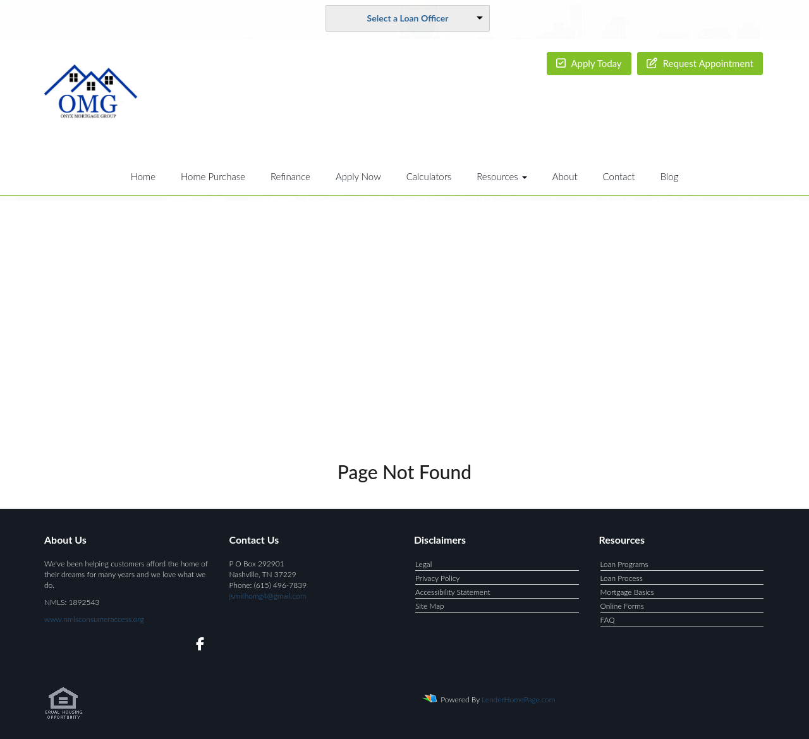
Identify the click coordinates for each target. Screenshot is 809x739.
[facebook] (196, 645)
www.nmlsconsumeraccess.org (94, 619)
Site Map (429, 606)
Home (143, 176)
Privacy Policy (437, 578)
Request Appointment (700, 63)
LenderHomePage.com (518, 699)
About (565, 176)
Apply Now (358, 176)
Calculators (429, 176)
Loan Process (621, 578)
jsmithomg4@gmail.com (268, 596)
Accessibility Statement (452, 592)
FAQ (607, 620)
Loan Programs (624, 564)
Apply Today (589, 63)
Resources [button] (502, 176)
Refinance (290, 176)
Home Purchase (213, 176)
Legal (423, 564)
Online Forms (622, 606)
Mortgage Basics (627, 592)
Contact (619, 176)
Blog (669, 176)
